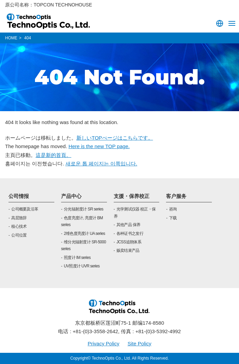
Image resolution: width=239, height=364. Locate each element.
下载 (173, 218)
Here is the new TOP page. (99, 146)
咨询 (173, 209)
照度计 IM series (77, 257)
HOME (11, 38)
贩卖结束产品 (128, 250)
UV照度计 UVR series (81, 266)
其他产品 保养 (128, 224)
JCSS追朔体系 (128, 242)
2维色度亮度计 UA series (84, 233)
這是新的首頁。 (53, 155)
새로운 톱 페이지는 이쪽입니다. (101, 163)
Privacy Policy (103, 343)
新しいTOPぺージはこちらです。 (114, 138)
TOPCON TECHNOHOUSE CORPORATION (48, 21)
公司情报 (18, 196)
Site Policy (139, 343)
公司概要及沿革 (24, 209)
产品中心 (71, 196)
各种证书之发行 (129, 233)
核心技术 (18, 226)
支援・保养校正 (131, 196)
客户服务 (176, 196)
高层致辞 (18, 218)
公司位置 (18, 235)
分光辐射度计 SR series (83, 209)
